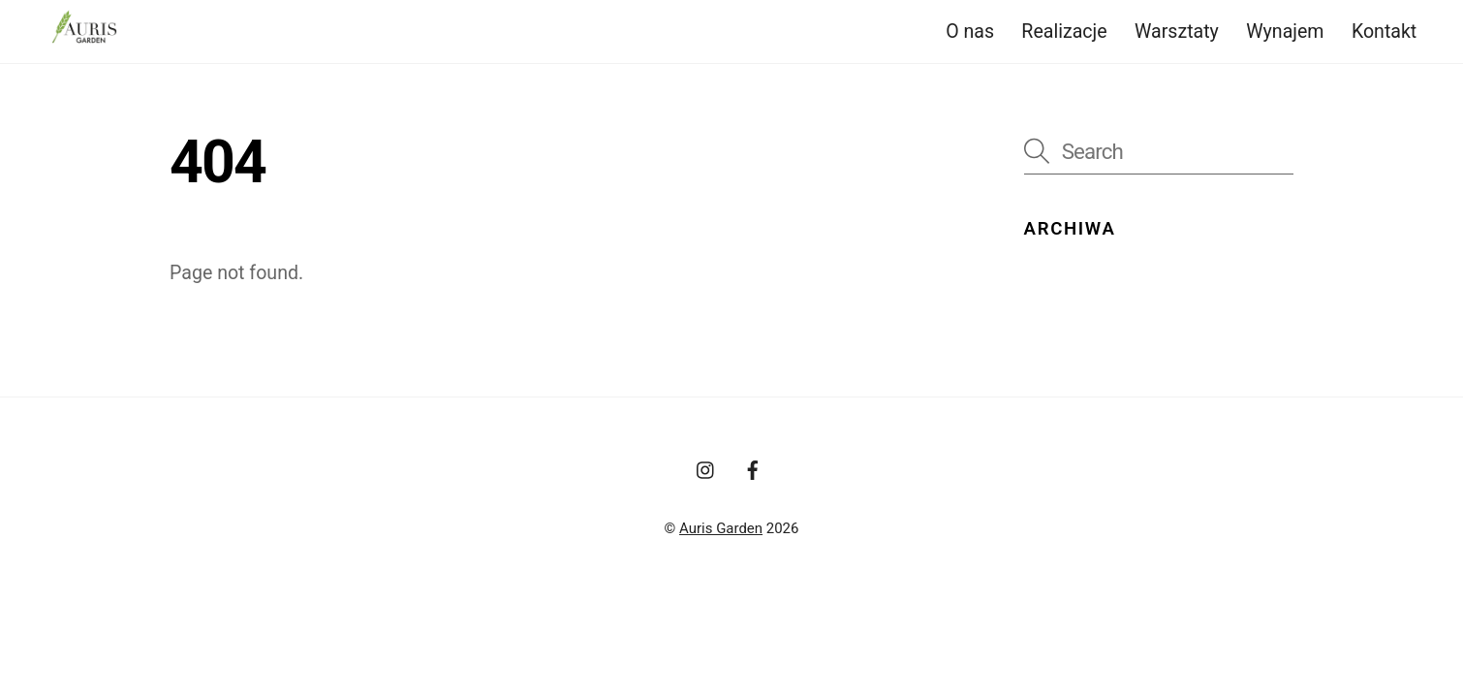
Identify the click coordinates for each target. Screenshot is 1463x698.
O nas (970, 31)
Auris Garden (721, 528)
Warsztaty (1177, 31)
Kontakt (1384, 31)
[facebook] (752, 468)
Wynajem (1284, 31)
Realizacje (1063, 31)
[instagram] (706, 468)
